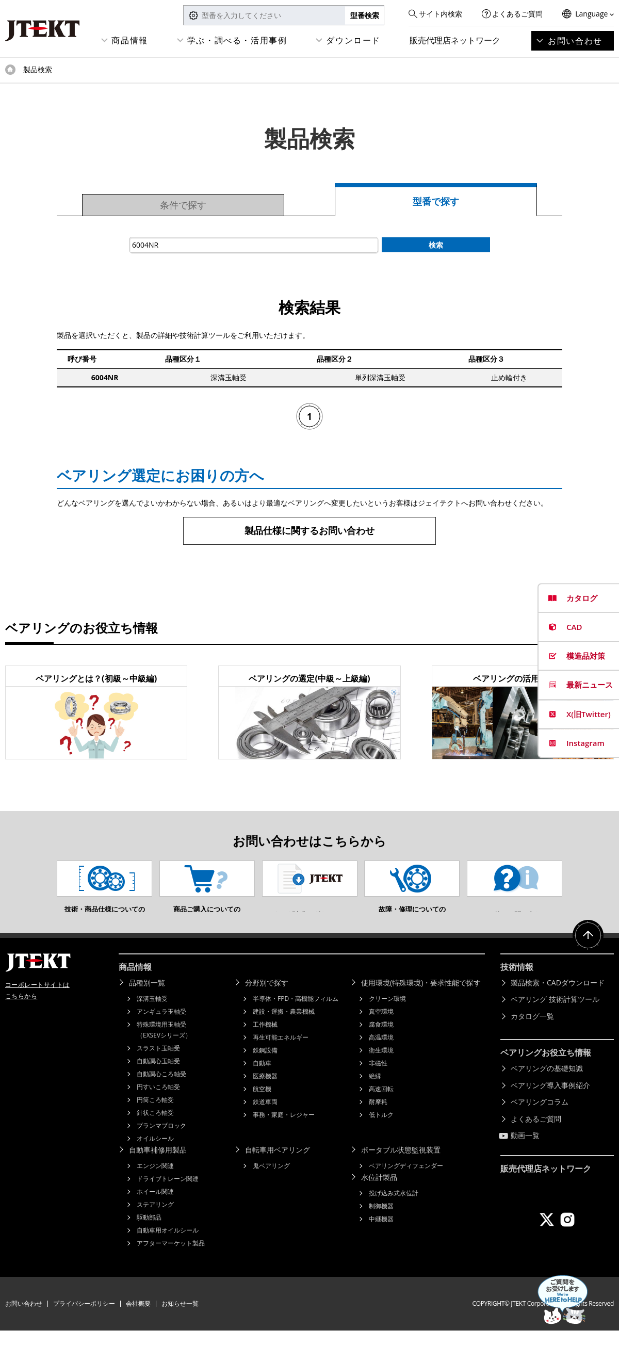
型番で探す (436, 201)
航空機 (262, 1104)
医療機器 (265, 1091)
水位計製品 (379, 1192)
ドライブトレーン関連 (168, 1194)
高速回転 (381, 1104)
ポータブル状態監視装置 (401, 1165)
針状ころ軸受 (155, 1128)
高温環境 (381, 1052)
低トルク (381, 1130)
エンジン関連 (155, 1181)
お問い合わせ (575, 40)
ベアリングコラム (539, 1117)
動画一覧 (525, 1151)
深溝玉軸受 (152, 1014)
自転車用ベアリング (277, 1165)
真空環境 (381, 1027)
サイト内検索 (440, 14)
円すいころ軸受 (158, 1102)
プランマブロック (161, 1141)
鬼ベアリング (271, 1181)
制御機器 (381, 1221)
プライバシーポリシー (84, 1319)
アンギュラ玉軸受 (161, 1027)
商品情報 (129, 40)
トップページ (10, 69)
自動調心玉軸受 (158, 1076)
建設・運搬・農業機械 (284, 1027)
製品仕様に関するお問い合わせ (309, 530)
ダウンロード (353, 40)
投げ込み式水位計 (393, 1208)
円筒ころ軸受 (155, 1115)
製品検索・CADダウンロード (558, 998)
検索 (436, 245)
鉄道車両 (265, 1117)
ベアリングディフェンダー (406, 1181)
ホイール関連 (155, 1207)
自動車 (262, 1078)
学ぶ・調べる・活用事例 (237, 40)
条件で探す (183, 205)
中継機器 (381, 1234)
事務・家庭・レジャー (284, 1130)
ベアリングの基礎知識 (547, 1084)
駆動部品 (149, 1232)
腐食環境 (381, 1039)
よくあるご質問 (517, 14)
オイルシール (155, 1153)
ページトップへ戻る (588, 950)
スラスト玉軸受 (158, 1063)
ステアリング (155, 1219)
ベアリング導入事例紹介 (550, 1101)
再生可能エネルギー (280, 1052)
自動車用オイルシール (168, 1245)
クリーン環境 (387, 1014)
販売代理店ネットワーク (455, 40)
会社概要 (138, 1319)
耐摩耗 (378, 1117)
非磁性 (378, 1078)
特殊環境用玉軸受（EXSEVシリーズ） (164, 1045)
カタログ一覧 (532, 1031)
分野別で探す (266, 998)
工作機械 (265, 1039)
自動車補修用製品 (158, 1165)
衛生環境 (381, 1065)
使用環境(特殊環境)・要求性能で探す (421, 998)
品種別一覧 (147, 998)
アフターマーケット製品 (171, 1258)
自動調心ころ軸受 (161, 1089)
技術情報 (516, 982)
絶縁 (375, 1091)
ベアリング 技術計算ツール (555, 1014)
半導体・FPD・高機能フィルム (295, 1014)
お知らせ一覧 (180, 1319)
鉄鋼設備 (265, 1065)
